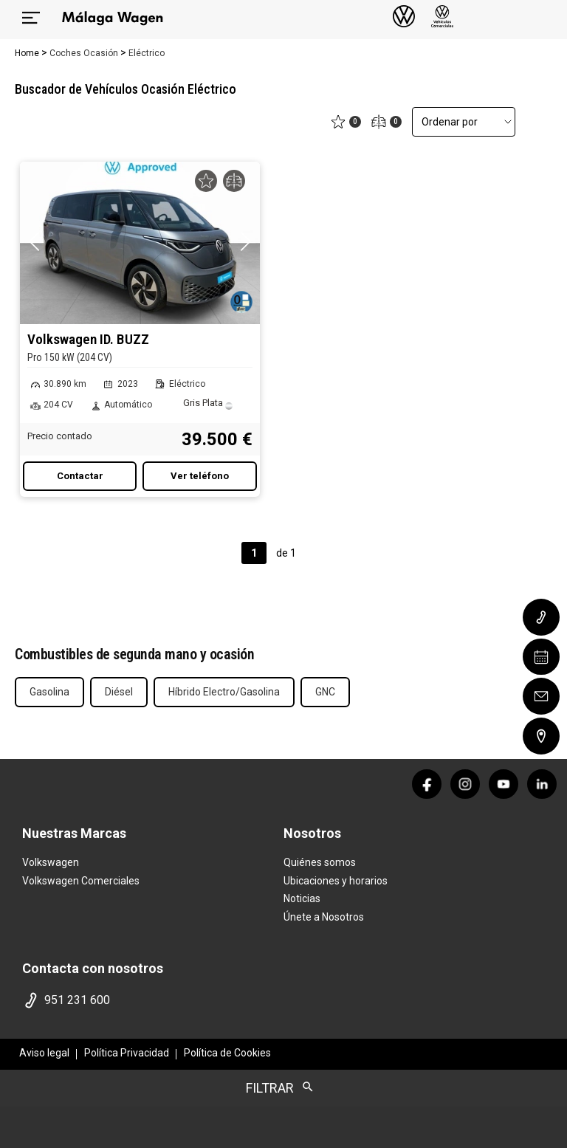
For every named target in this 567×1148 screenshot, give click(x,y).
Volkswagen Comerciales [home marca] (81, 881)
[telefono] (150, 1000)
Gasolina (49, 692)
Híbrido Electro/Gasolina (224, 692)
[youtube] (503, 784)
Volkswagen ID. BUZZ (139, 347)
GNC (325, 692)
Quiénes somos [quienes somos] (320, 862)
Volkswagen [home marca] (50, 862)
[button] (245, 241)
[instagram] (465, 784)
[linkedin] (542, 784)
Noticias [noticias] (302, 898)
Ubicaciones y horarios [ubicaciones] (336, 881)
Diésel (119, 692)
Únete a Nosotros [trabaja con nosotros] (324, 917)
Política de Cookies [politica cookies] (227, 1053)
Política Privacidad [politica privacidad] (126, 1053)
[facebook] (426, 784)
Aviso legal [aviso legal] (44, 1053)
